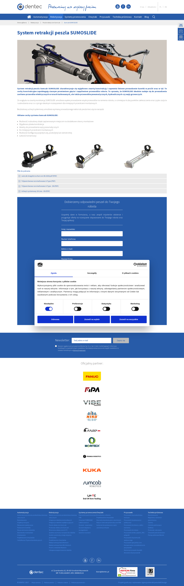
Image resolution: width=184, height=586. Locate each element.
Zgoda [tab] (54, 273)
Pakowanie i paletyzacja (25, 525)
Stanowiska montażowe (25, 533)
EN (166, 7)
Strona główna (22, 23)
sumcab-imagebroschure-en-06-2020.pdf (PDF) (38, 176)
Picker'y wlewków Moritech (57, 548)
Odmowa (55, 319)
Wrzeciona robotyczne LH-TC (58, 530)
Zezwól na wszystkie (128, 319)
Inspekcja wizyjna (23, 522)
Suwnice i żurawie (84, 533)
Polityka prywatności (78, 582)
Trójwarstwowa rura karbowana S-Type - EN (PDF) (39, 186)
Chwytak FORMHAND (86, 520)
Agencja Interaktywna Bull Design (154, 582)
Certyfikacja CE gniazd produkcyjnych (29, 540)
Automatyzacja (40, 16)
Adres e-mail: (67, 249)
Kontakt (138, 16)
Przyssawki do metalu (131, 530)
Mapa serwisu (36, 582)
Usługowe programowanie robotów (60, 550)
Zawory (150, 522)
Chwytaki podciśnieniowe (156, 533)
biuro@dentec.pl (102, 572)
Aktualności (152, 7)
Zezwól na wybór (92, 319)
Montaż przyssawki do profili (133, 550)
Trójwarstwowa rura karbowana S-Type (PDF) (37, 181)
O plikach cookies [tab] (130, 273)
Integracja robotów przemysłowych (60, 520)
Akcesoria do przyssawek (132, 553)
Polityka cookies (63, 582)
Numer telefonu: (68, 239)
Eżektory (150, 528)
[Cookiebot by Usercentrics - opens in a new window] (135, 265)
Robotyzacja (56, 16)
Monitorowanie (153, 515)
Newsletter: (62, 340)
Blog (146, 16)
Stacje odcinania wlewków (26, 530)
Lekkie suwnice (84, 522)
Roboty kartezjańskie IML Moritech (60, 545)
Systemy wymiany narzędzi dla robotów (62, 533)
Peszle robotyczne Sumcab (51, 23)
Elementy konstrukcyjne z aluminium (108, 520)
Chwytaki (92, 16)
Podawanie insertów (24, 528)
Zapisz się (121, 340)
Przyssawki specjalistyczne (133, 543)
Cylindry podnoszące (155, 525)
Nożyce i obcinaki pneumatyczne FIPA (108, 522)
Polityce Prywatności (79, 350)
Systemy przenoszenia (75, 16)
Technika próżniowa (122, 16)
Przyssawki (105, 16)
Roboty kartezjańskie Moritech (58, 543)
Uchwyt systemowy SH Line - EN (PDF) (34, 191)
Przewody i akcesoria (155, 530)
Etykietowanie (22, 520)
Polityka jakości (49, 582)
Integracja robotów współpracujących (61, 522)
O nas (142, 7)
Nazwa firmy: (67, 259)
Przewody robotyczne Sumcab (59, 528)
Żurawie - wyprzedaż (85, 525)
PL (160, 7)
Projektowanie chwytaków (25, 538)
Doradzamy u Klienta (103, 515)
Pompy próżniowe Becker (156, 535)
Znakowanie (21, 535)
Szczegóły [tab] (92, 273)
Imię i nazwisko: (68, 229)
